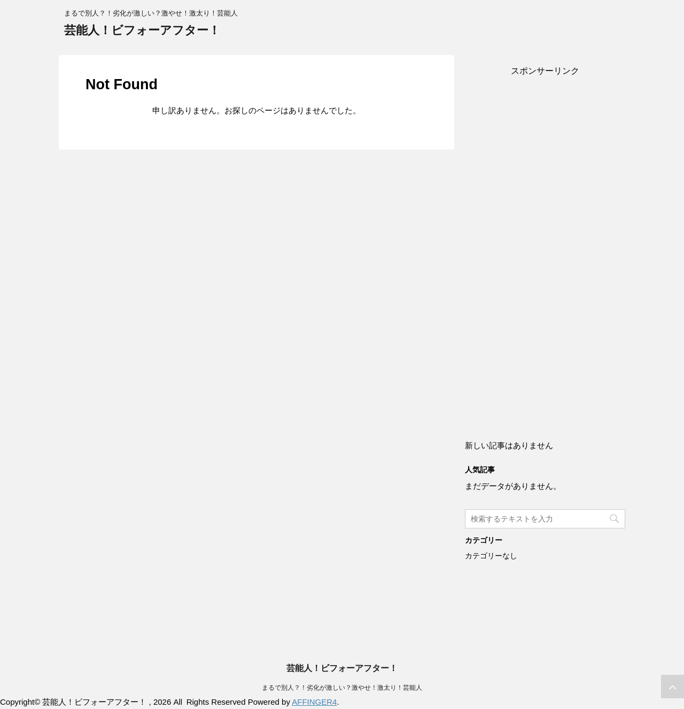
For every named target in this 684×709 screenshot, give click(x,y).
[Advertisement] (545, 247)
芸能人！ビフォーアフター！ (142, 30)
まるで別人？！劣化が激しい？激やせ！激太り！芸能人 (342, 687)
